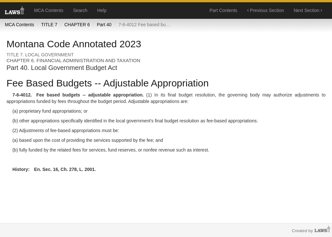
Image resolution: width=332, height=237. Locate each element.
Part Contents (223, 10)
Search (80, 10)
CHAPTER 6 (77, 24)
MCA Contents (48, 10)
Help (102, 10)
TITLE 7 (49, 24)
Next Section (308, 10)
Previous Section (265, 10)
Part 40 (104, 24)
